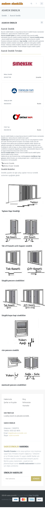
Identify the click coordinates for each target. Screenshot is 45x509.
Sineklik (4, 16)
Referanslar (27, 402)
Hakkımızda (8, 399)
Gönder (36, 478)
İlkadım (39, 103)
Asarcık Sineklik (8, 163)
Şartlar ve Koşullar (10, 402)
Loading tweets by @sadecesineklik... (17, 416)
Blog (24, 399)
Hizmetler (26, 406)
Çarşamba (38, 77)
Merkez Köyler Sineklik (10, 166)
